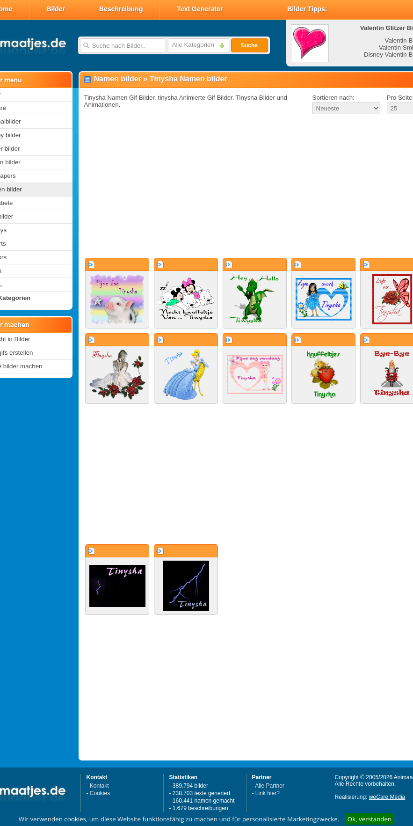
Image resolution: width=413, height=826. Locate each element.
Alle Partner (269, 785)
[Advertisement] (238, 186)
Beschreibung (121, 9)
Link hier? (267, 793)
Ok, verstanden (369, 819)
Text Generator (200, 9)
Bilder (55, 9)
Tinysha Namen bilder (188, 79)
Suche (249, 45)
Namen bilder (117, 79)
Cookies (100, 793)
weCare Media (387, 797)
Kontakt (99, 785)
